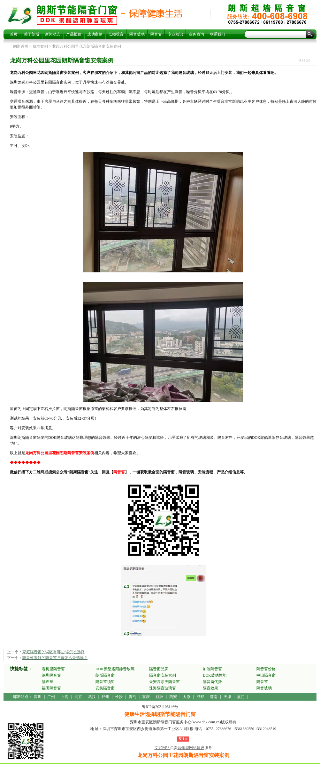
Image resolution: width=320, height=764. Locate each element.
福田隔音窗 (51, 688)
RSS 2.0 (304, 60)
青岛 (132, 697)
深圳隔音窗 (51, 675)
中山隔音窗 (266, 675)
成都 (200, 697)
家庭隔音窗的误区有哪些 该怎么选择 (53, 652)
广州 (51, 697)
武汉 (92, 697)
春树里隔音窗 (53, 669)
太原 (186, 697)
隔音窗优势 (212, 682)
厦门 (241, 697)
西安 (173, 697)
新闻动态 (52, 34)
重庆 (146, 697)
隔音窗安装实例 (162, 675)
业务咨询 (196, 34)
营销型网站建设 (191, 747)
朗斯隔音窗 (105, 675)
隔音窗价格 (266, 669)
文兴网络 (162, 747)
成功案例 (95, 34)
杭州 (160, 697)
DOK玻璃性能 (214, 675)
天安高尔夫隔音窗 (164, 682)
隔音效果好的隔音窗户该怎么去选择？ (55, 657)
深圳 (38, 697)
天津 (227, 697)
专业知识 (175, 34)
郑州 (105, 697)
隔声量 (47, 682)
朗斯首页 (20, 46)
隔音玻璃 (137, 34)
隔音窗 (156, 34)
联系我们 (217, 34)
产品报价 (73, 34)
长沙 (119, 697)
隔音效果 (210, 688)
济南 (213, 697)
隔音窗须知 (105, 682)
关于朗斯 (31, 34)
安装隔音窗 (105, 688)
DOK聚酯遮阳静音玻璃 (114, 669)
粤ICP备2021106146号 (160, 706)
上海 (65, 697)
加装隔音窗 (212, 669)
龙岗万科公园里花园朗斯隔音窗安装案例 (77, 15)
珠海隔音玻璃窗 (162, 688)
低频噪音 (116, 34)
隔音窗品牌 (158, 669)
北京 (78, 697)
